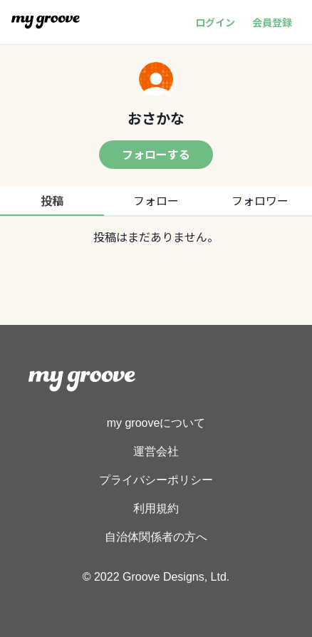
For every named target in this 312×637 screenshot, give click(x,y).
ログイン (215, 22)
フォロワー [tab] (260, 200)
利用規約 (156, 508)
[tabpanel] (156, 237)
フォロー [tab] (156, 200)
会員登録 (272, 22)
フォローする (156, 153)
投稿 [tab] (52, 200)
